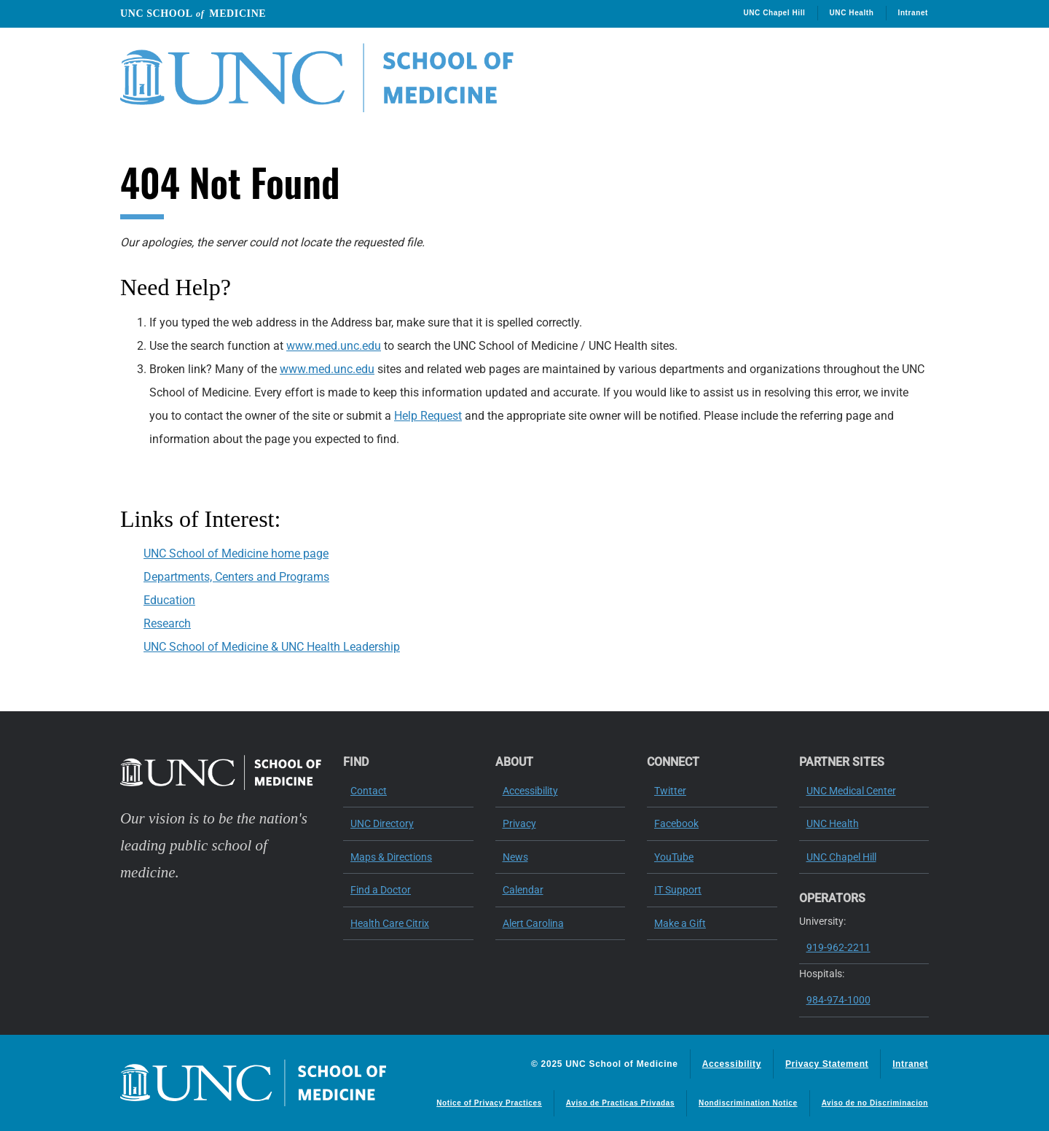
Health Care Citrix (389, 923)
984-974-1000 (838, 1000)
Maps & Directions (391, 857)
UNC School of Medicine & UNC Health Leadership (272, 647)
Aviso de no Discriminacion (875, 1103)
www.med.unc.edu (333, 346)
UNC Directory (382, 823)
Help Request (428, 416)
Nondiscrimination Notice (748, 1103)
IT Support (678, 890)
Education (169, 600)
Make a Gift (680, 923)
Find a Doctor (380, 890)
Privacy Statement (826, 1064)
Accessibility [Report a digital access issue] (731, 1064)
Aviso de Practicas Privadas (620, 1103)
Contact (368, 791)
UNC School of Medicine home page (236, 553)
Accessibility (530, 791)
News (515, 857)
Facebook (676, 823)
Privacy (519, 823)
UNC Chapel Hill (774, 13)
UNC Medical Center (851, 791)
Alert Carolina (533, 923)
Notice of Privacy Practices (489, 1103)
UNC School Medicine (193, 13)
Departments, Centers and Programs (236, 577)
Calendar (523, 890)
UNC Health (852, 13)
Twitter (670, 791)
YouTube (674, 857)
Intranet (913, 13)
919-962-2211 (838, 947)
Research (167, 623)
